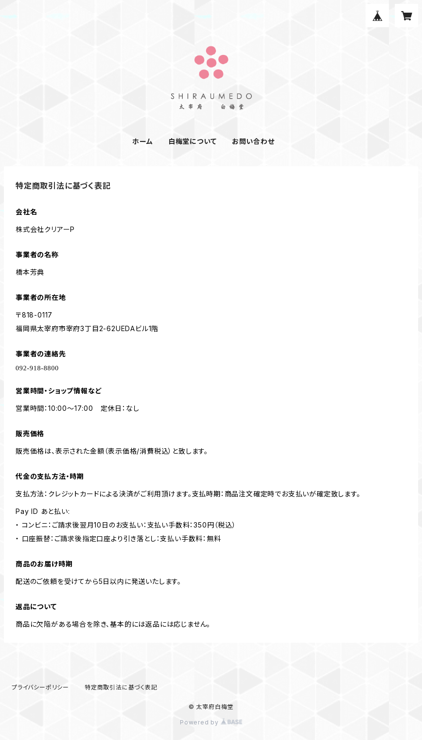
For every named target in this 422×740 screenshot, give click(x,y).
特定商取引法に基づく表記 (121, 687)
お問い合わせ (253, 141)
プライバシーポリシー (40, 687)
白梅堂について (192, 141)
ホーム (142, 141)
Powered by (211, 722)
